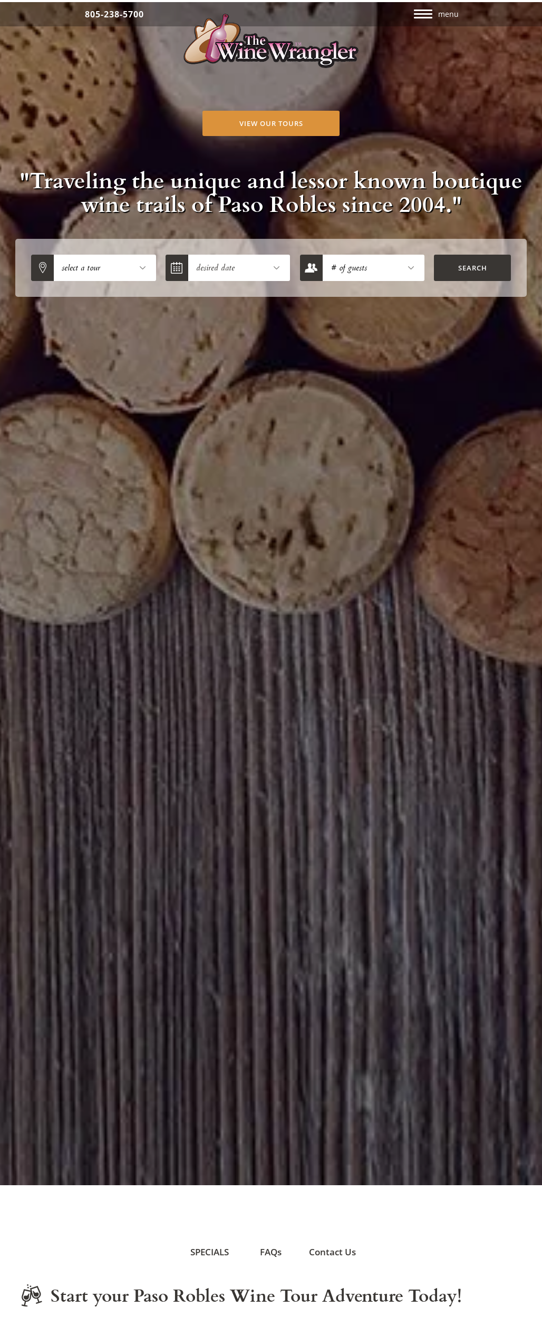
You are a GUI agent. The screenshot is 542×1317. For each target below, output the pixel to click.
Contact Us (329, 1237)
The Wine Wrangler (271, 41)
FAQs (261, 1237)
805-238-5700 (114, 14)
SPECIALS (204, 1237)
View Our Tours (271, 123)
